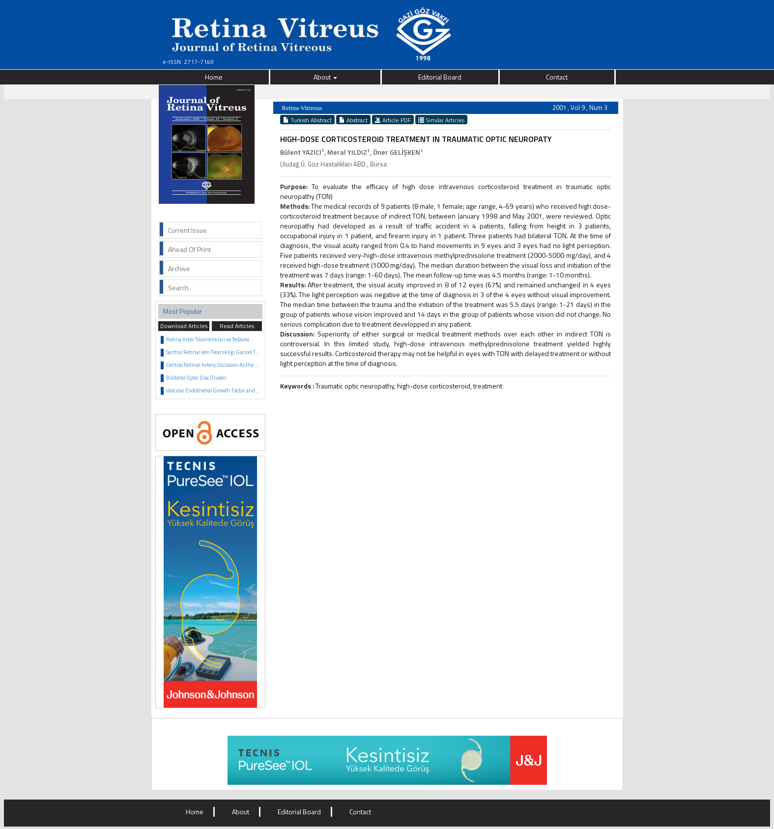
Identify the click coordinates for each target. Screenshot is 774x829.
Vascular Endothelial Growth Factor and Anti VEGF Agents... (233, 390)
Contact (557, 77)
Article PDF (393, 119)
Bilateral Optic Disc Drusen (196, 378)
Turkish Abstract (307, 119)
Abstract (353, 119)
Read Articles (237, 326)
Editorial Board (439, 77)
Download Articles (183, 326)
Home (214, 77)
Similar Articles (441, 119)
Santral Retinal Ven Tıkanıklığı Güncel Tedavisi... (220, 352)
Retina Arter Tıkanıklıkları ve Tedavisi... (210, 339)
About (325, 77)
